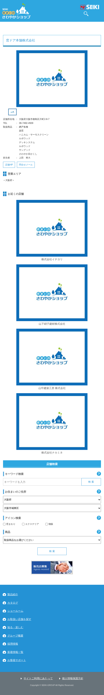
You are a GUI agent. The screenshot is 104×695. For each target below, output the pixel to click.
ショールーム (15, 611)
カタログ (12, 602)
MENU (98, 13)
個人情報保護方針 (72, 678)
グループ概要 (15, 635)
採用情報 (12, 643)
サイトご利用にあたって (38, 678)
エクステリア (30, 524)
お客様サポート (16, 660)
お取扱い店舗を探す (19, 619)
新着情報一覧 (15, 652)
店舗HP (9, 164)
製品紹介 (12, 594)
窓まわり (9, 524)
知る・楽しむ (15, 627)
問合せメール (26, 164)
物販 (49, 524)
